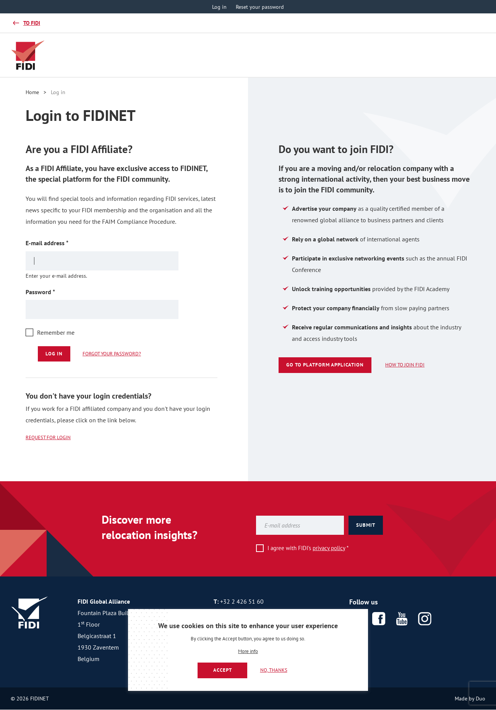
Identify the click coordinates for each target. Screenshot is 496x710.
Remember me (56, 332)
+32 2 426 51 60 (242, 601)
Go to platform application (325, 365)
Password (52, 292)
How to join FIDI (405, 365)
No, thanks (273, 670)
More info (248, 652)
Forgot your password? (112, 353)
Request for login (48, 437)
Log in (219, 6)
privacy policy (329, 548)
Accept (222, 670)
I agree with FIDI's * (307, 548)
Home (32, 92)
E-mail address (59, 243)
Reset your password (260, 6)
